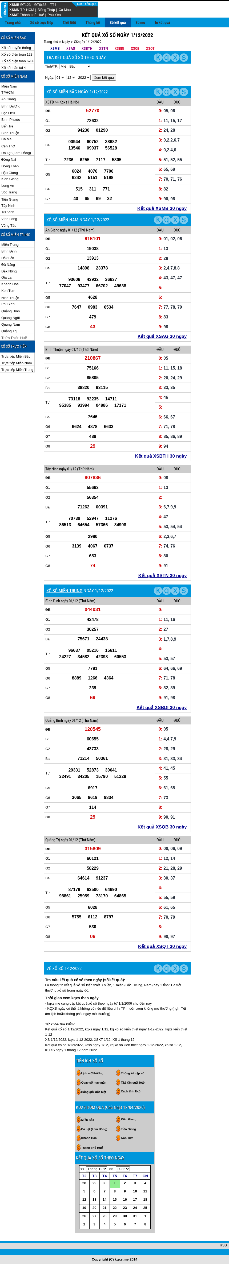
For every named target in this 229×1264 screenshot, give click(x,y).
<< (82, 1169)
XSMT (14, 15)
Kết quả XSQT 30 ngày (162, 946)
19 (84, 1208)
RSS (223, 1245)
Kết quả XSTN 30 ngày (162, 575)
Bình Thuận (10, 133)
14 (104, 1199)
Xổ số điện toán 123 (17, 54)
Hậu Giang (9, 173)
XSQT (150, 48)
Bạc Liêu (8, 113)
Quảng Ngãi (10, 318)
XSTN (103, 48)
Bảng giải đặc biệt (93, 1091)
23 (125, 1208)
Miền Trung (10, 245)
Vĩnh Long (9, 219)
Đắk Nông (9, 271)
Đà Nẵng (8, 265)
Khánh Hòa (10, 284)
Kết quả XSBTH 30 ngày (161, 456)
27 (94, 1216)
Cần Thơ (8, 146)
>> (111, 1169)
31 (135, 1216)
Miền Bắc (87, 1119)
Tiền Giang (9, 199)
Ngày (66, 42)
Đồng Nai (8, 159)
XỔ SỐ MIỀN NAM (62, 219)
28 (84, 1183)
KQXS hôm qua (87, 4)
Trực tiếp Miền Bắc (15, 356)
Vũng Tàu (8, 225)
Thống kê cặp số (132, 1073)
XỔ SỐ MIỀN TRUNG (64, 590)
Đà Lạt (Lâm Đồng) (16, 153)
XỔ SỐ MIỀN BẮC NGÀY (67, 91)
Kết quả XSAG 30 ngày (162, 336)
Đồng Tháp (46, 10)
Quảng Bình (10, 311)
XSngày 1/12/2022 (88, 42)
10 (135, 1191)
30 (104, 1183)
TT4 (53, 5)
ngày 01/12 (68, 230)
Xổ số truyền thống (16, 48)
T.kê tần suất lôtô (133, 1082)
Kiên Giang (9, 179)
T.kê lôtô (69, 22)
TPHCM (7, 92)
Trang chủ (13, 22)
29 (94, 1183)
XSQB (135, 48)
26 (84, 1216)
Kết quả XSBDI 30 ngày (161, 707)
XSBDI (119, 48)
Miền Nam (9, 86)
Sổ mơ (140, 22)
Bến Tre (7, 126)
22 (114, 1208)
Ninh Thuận (10, 298)
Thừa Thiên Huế (14, 338)
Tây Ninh (8, 206)
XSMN (14, 10)
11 (145, 1191)
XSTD (49, 102)
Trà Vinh (7, 212)
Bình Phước (10, 120)
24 (135, 1208)
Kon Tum (8, 291)
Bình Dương (10, 106)
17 (135, 1199)
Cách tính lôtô (130, 1091)
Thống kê (93, 22)
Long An (7, 186)
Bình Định (9, 251)
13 (94, 1199)
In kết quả (162, 22)
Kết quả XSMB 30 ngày (162, 208)
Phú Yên (54, 15)
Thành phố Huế (32, 15)
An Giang (8, 99)
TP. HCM (27, 10)
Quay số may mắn (93, 1082)
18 (145, 1199)
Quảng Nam (10, 324)
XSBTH (87, 48)
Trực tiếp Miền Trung (17, 370)
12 (84, 1199)
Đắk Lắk (7, 258)
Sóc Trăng (9, 192)
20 (94, 1208)
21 (104, 1208)
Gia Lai (6, 277)
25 (145, 1208)
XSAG (70, 48)
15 (114, 1199)
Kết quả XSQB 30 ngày (162, 827)
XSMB (14, 5)
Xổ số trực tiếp (41, 22)
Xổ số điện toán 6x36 (17, 61)
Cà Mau (65, 10)
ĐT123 (25, 5)
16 (125, 1199)
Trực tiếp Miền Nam (16, 363)
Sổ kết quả (118, 22)
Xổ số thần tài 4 (13, 68)
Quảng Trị (9, 331)
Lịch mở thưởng (92, 1073)
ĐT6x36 (40, 5)
